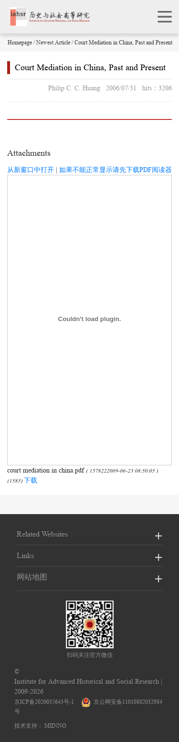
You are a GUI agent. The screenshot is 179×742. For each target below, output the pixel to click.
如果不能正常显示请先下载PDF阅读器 (115, 169)
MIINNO (55, 725)
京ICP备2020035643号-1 (44, 701)
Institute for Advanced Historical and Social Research (86, 681)
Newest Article (53, 42)
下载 (30, 480)
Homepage (20, 42)
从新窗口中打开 (30, 169)
